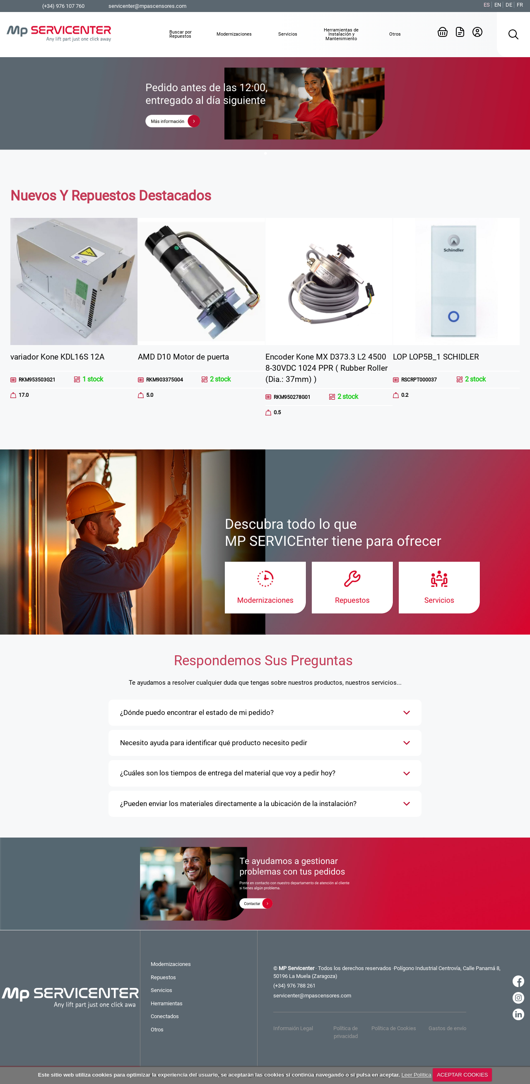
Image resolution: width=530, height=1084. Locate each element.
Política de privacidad (345, 1032)
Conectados (165, 1016)
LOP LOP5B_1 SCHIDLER (436, 357)
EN (497, 5)
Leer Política (416, 1075)
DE (509, 5)
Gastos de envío (447, 1028)
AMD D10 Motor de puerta (183, 357)
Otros (157, 1029)
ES (487, 5)
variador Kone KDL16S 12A (57, 357)
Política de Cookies (393, 1028)
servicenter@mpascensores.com (147, 6)
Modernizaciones (171, 964)
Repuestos (163, 977)
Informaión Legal (293, 1028)
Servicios (161, 990)
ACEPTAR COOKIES (462, 1075)
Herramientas (167, 1003)
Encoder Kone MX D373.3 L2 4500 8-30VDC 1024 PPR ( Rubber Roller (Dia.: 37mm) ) (326, 368)
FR (520, 5)
